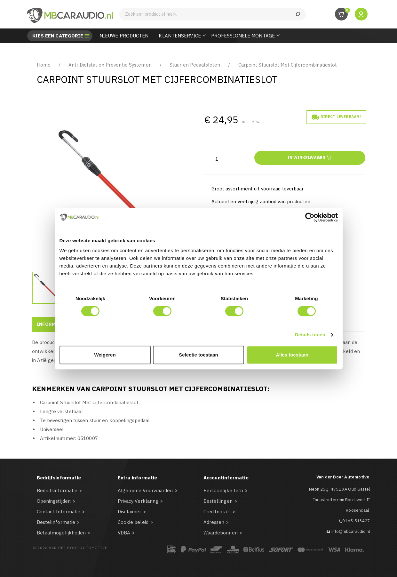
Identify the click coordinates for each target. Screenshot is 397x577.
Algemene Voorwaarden (145, 490)
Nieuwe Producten (124, 36)
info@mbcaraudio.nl (350, 531)
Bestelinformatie (56, 522)
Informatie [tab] (52, 324)
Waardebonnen (220, 533)
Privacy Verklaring (138, 501)
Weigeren (104, 354)
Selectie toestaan (198, 354)
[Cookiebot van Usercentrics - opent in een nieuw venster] (310, 217)
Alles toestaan (292, 354)
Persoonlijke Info (223, 490)
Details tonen (310, 334)
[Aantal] (216, 158)
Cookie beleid (133, 522)
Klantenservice (180, 36)
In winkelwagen (310, 157)
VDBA (124, 533)
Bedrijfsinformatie (57, 490)
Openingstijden (54, 501)
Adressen (214, 522)
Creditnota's (217, 512)
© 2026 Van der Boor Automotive (70, 548)
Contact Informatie (59, 512)
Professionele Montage (243, 36)
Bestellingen (218, 501)
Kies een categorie (57, 36)
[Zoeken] (212, 14)
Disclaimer (129, 512)
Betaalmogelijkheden (61, 533)
